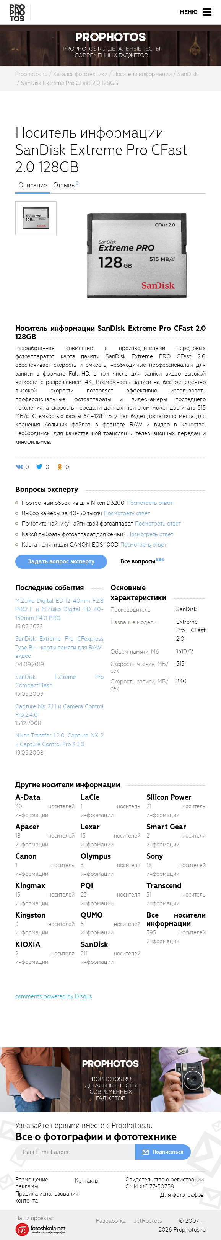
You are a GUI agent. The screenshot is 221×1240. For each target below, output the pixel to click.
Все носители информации (176, 919)
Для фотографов (182, 1195)
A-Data (28, 797)
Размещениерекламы (31, 1183)
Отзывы (64, 185)
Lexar (90, 827)
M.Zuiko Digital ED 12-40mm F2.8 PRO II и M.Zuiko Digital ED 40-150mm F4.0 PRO (59, 609)
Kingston (30, 915)
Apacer (27, 827)
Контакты (87, 1181)
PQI (87, 885)
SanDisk (94, 944)
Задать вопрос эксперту (61, 561)
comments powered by (53, 996)
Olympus (96, 856)
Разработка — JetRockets (129, 1221)
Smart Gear (166, 827)
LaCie (90, 797)
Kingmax (30, 885)
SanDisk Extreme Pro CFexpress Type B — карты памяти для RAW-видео (59, 647)
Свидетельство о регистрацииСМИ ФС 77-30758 (164, 1183)
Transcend (163, 885)
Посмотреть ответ (149, 503)
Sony (154, 856)
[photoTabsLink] (36, 218)
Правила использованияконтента (46, 1197)
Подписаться (168, 1152)
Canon (26, 856)
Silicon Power (169, 797)
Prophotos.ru (190, 1229)
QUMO (92, 915)
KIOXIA (28, 944)
